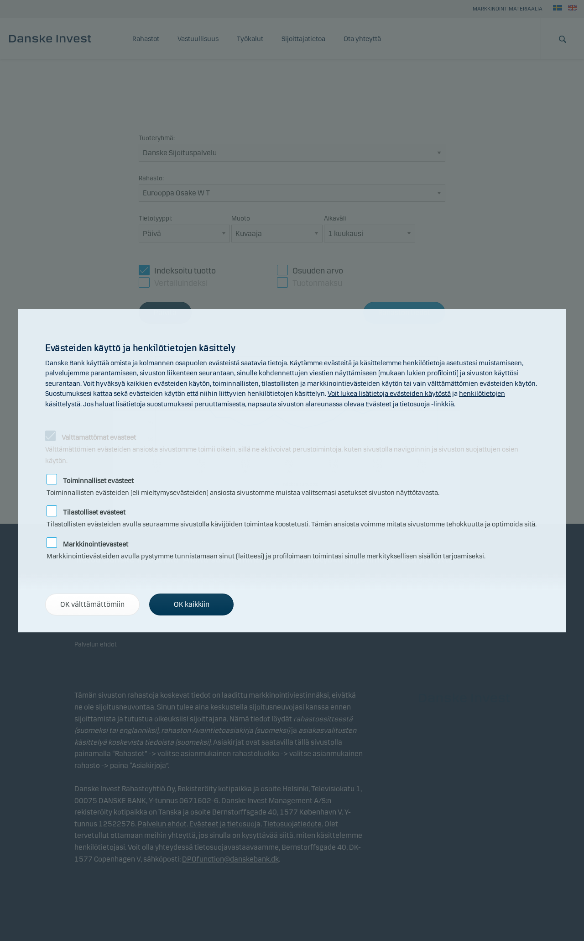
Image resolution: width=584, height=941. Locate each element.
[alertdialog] (292, 470)
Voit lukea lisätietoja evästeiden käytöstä (389, 393)
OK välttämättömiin (92, 604)
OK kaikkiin (191, 604)
